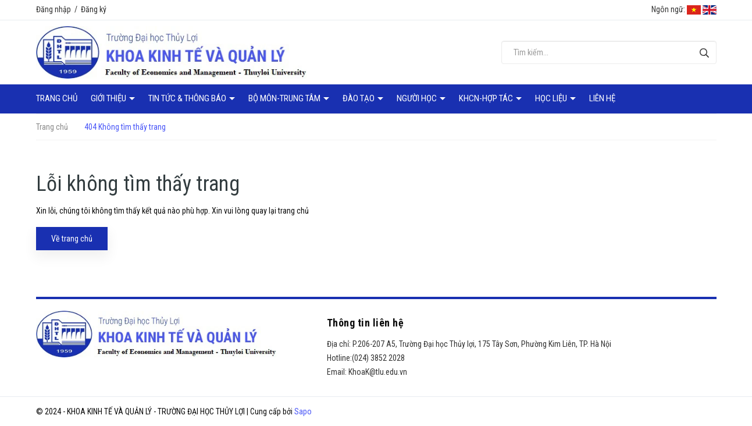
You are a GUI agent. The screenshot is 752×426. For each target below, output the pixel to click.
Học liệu (552, 98)
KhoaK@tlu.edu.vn (377, 372)
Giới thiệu (109, 98)
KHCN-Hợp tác (487, 98)
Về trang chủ (71, 238)
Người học (418, 98)
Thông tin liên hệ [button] (365, 323)
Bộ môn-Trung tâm (285, 98)
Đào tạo (359, 98)
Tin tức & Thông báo (188, 98)
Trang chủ (56, 98)
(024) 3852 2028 (378, 358)
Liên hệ (602, 98)
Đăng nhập (53, 9)
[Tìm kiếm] (705, 53)
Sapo (303, 411)
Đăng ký (93, 9)
